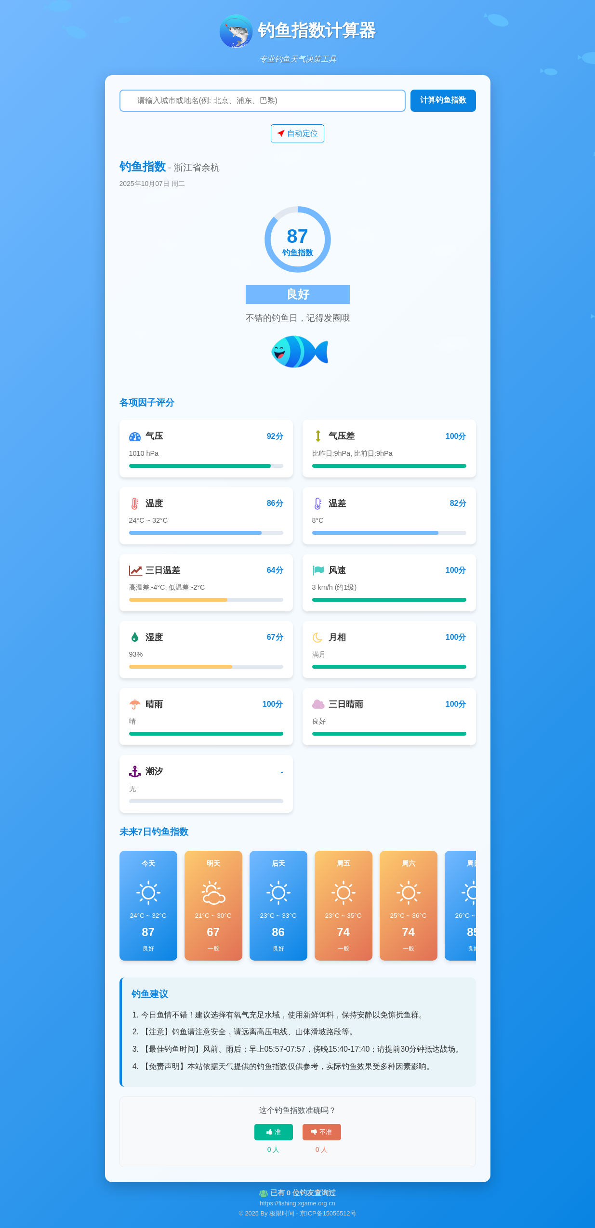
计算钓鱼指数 (443, 100)
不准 (321, 1132)
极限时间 (281, 1213)
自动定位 (297, 133)
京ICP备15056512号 (328, 1213)
